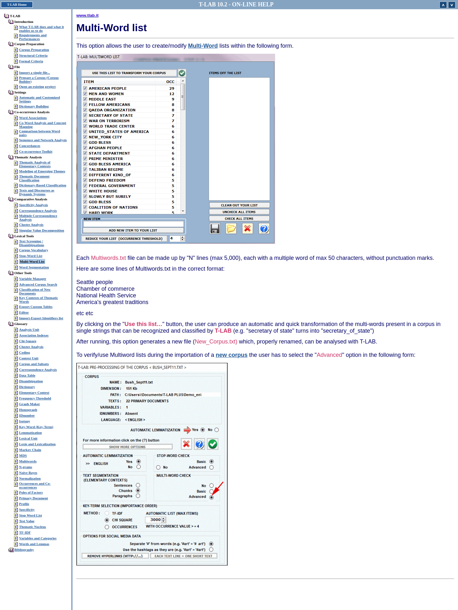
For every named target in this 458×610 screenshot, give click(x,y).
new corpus (231, 355)
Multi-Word (203, 46)
